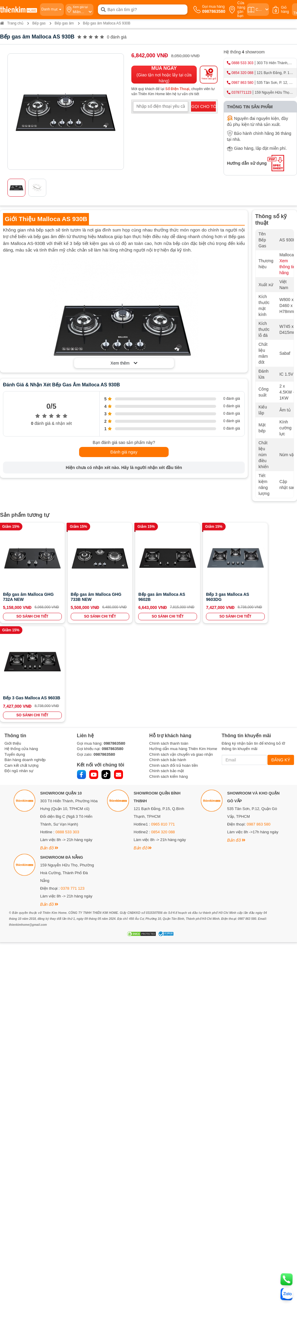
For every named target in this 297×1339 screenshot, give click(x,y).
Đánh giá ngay (123, 452)
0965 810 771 (163, 725)
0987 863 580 (242, 83)
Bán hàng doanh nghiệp (25, 661)
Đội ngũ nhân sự (18, 672)
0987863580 (114, 644)
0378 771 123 (72, 789)
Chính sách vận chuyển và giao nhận (181, 655)
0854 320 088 (242, 73)
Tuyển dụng (14, 655)
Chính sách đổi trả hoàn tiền (173, 666)
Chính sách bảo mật (166, 672)
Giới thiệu (12, 644)
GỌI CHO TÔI (203, 106)
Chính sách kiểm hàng (168, 677)
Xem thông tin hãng (287, 266)
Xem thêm (123, 363)
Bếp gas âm (64, 23)
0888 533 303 (242, 63)
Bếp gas (38, 23)
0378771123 (242, 92)
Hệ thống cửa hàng (21, 650)
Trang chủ (11, 23)
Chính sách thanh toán (168, 644)
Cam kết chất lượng (21, 666)
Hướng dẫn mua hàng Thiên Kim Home (183, 650)
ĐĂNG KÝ (280, 660)
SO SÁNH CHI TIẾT (28, 616)
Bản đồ (49, 749)
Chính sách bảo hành (167, 661)
